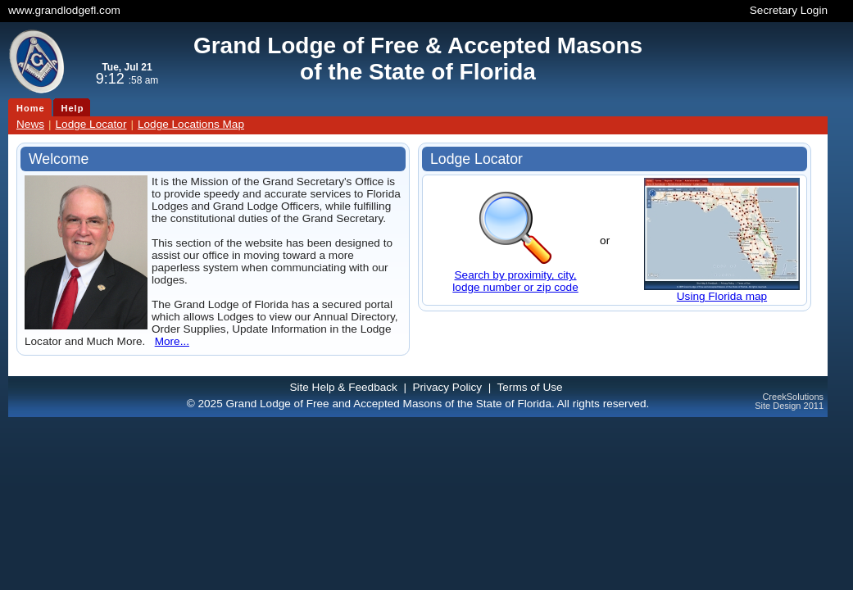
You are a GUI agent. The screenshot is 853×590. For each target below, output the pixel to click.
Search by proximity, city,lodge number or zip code (515, 281)
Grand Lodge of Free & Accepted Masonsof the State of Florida (417, 58)
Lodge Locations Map (191, 124)
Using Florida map (722, 296)
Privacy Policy (448, 387)
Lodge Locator (91, 124)
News (30, 124)
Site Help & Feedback (343, 387)
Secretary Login (789, 10)
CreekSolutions (793, 397)
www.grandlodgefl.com (64, 10)
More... (172, 341)
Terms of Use (530, 387)
